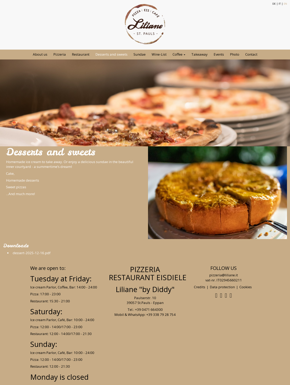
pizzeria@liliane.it (223, 275)
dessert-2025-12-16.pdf (31, 253)
